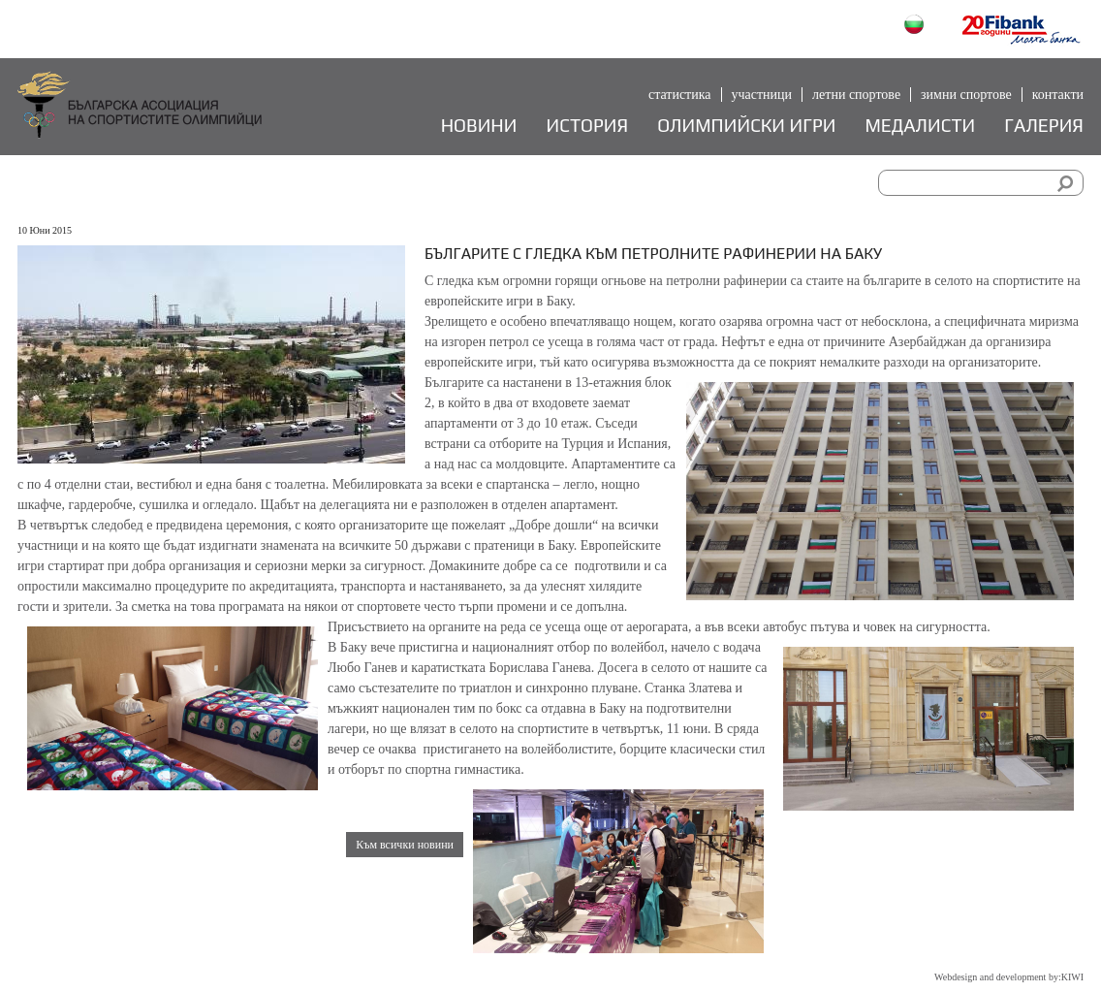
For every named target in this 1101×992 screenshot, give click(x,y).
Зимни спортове (966, 94)
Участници (762, 94)
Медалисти (920, 125)
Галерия (1044, 125)
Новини (479, 125)
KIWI (1072, 977)
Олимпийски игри (746, 125)
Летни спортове (856, 94)
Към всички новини (405, 844)
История (588, 125)
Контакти (1058, 94)
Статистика (679, 94)
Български (916, 27)
